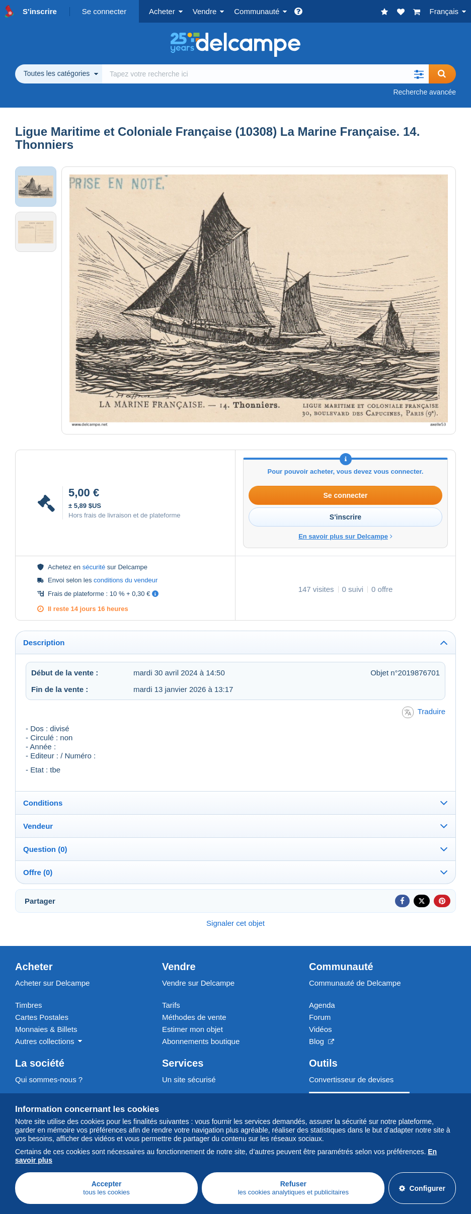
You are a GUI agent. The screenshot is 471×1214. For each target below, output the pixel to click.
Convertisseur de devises (351, 1079)
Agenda (322, 1005)
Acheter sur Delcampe (52, 983)
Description (44, 642)
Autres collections (44, 1041)
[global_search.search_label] (265, 73)
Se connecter (104, 11)
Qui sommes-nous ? (49, 1079)
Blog (321, 1041)
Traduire (423, 712)
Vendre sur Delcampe (198, 983)
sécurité (94, 567)
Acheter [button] (162, 11)
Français (443, 11)
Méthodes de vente (194, 1017)
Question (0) (45, 849)
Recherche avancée (424, 92)
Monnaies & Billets (46, 1029)
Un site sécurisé (189, 1079)
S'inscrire (40, 11)
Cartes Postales (41, 1017)
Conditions (42, 803)
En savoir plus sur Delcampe (345, 536)
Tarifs (171, 1005)
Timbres (28, 1005)
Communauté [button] (256, 11)
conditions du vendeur (126, 580)
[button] (419, 74)
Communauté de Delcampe (355, 983)
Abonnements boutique (201, 1041)
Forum (320, 1017)
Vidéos (320, 1029)
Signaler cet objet (235, 923)
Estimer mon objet (192, 1029)
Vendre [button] (205, 11)
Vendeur (38, 826)
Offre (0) (37, 872)
